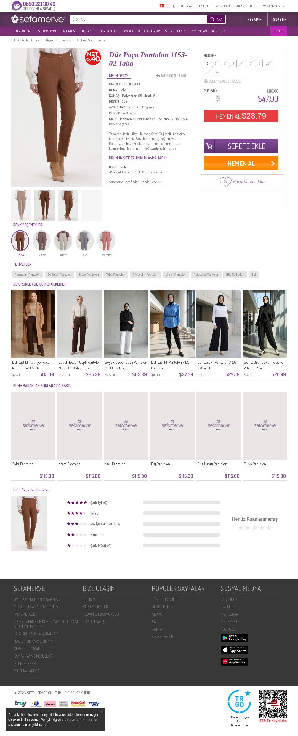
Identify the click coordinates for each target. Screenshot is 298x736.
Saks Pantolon (22, 463)
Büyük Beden (235, 274)
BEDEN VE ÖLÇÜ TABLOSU (223, 81)
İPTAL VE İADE (24, 614)
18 (259, 63)
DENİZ (181, 31)
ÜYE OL (204, 6)
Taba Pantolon (115, 274)
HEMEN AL (241, 116)
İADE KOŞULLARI (172, 75)
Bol (253, 274)
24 (217, 72)
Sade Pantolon (89, 274)
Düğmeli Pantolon (60, 274)
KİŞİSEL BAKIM (163, 636)
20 (268, 63)
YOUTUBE (228, 629)
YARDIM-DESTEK (273, 6)
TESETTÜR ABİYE (165, 599)
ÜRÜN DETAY (118, 75)
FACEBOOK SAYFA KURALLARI (36, 633)
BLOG (253, 6)
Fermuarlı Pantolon (28, 274)
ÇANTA (157, 629)
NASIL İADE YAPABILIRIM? (33, 641)
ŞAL (155, 621)
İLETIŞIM (89, 599)
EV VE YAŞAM (198, 31)
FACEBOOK (229, 599)
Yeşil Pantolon (115, 463)
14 (241, 63)
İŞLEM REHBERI (25, 663)
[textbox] (130, 19)
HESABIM (255, 19)
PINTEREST (229, 621)
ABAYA (157, 614)
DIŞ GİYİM (88, 31)
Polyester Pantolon (206, 274)
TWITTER (227, 606)
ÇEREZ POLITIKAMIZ (28, 648)
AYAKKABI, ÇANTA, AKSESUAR (142, 31)
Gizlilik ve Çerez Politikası (79, 719)
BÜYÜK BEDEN (109, 31)
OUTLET (279, 31)
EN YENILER (22, 31)
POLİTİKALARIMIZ (26, 671)
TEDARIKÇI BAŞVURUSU (101, 614)
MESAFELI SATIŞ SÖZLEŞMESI (36, 606)
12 (233, 63)
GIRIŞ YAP (187, 6)
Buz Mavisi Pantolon (212, 463)
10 (224, 63)
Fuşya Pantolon (255, 463)
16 (250, 63)
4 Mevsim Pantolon (145, 274)
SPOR (168, 31)
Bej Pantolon (160, 463)
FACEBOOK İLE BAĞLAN (229, 6)
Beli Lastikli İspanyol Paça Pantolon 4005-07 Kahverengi (30, 368)
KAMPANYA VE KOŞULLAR (33, 656)
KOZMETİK (218, 31)
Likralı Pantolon (175, 274)
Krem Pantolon (69, 463)
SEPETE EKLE (246, 146)
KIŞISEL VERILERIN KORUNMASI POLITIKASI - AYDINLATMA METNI (47, 624)
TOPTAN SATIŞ (94, 621)
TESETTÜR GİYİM (45, 31)
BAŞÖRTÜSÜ (69, 31)
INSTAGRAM (230, 614)
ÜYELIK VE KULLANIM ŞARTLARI (37, 599)
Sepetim (280, 19)
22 (208, 72)
